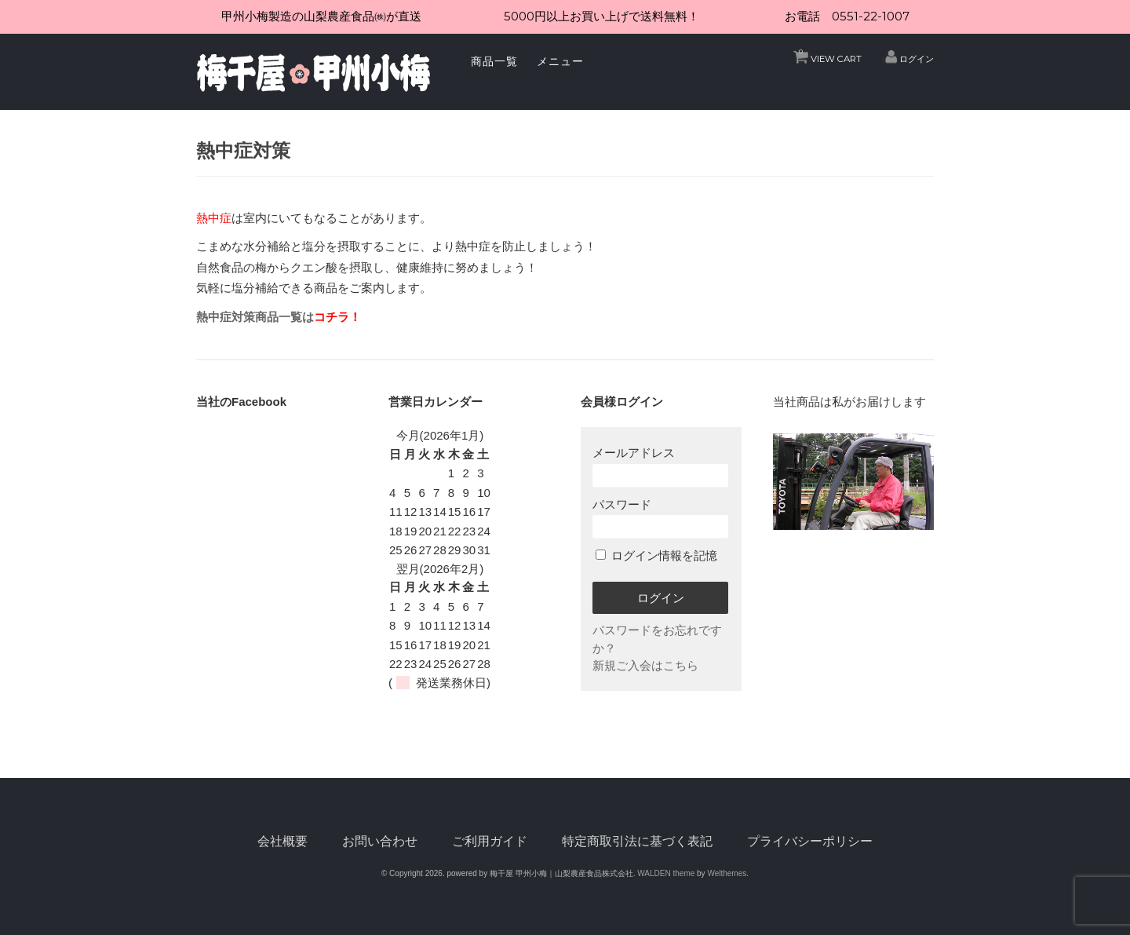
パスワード (660, 518)
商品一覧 (494, 61)
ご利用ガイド (489, 841)
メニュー (560, 61)
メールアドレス (660, 466)
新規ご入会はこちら (645, 665)
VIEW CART (830, 55)
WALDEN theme (665, 873)
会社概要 (282, 841)
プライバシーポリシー (810, 841)
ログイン (916, 58)
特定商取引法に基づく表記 (637, 841)
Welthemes (726, 873)
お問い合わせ (379, 841)
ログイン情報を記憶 (656, 555)
